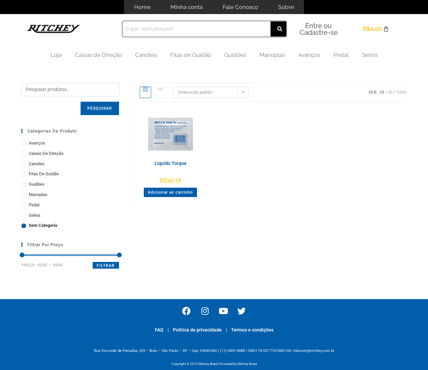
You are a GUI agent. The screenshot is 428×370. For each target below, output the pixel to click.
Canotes (146, 54)
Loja (56, 54)
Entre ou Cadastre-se (319, 28)
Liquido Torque (170, 163)
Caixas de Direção (98, 54)
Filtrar (106, 265)
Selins (370, 54)
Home (142, 6)
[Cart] (376, 28)
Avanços (309, 54)
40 (390, 92)
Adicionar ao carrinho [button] (170, 192)
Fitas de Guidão (190, 54)
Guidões (235, 54)
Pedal (341, 54)
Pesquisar (99, 108)
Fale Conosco (240, 6)
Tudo (401, 92)
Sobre (286, 6)
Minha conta (187, 6)
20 (382, 92)
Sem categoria (43, 224)
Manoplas (272, 54)
